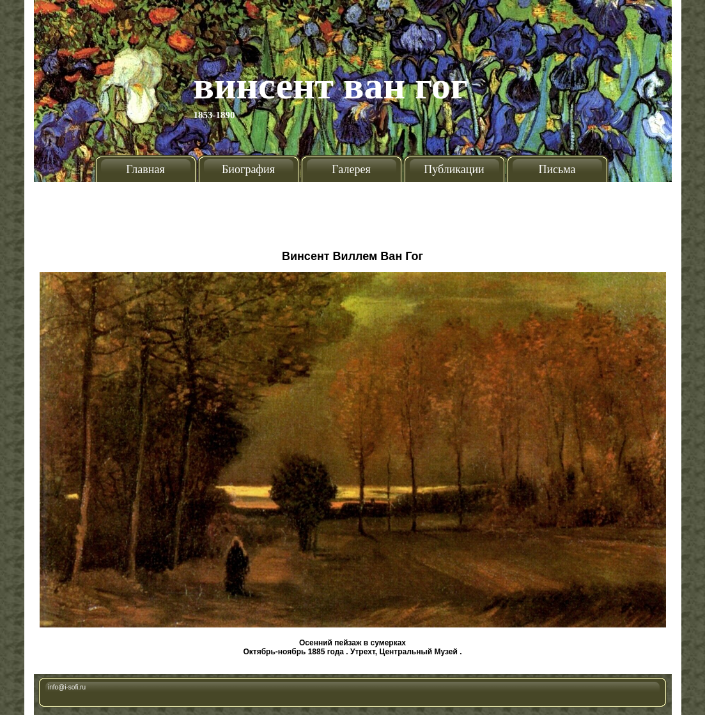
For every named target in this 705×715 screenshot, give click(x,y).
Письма (556, 169)
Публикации (454, 169)
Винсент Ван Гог (331, 86)
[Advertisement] (353, 211)
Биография (248, 169)
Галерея (351, 169)
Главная (145, 169)
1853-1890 (214, 115)
